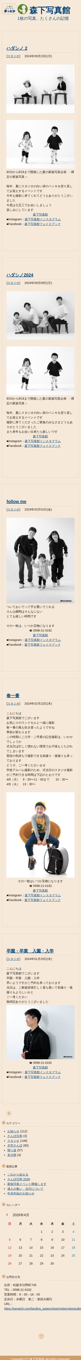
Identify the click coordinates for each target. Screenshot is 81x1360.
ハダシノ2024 (19, 275)
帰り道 (11, 1150)
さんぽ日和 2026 (18, 1179)
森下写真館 (49, 10)
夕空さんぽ (14, 1145)
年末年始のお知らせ (20, 1193)
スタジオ (13, 56)
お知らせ (13, 1131)
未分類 (11, 1155)
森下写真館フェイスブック (42, 224)
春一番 (12, 695)
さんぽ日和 (14, 1136)
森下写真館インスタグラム (43, 219)
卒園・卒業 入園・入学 (30, 951)
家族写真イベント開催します (26, 1184)
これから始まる (17, 1174)
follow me (16, 501)
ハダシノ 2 (16, 48)
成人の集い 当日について (25, 1188)
